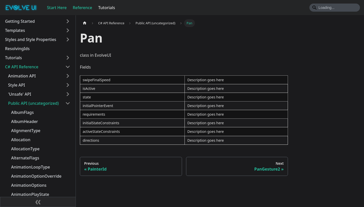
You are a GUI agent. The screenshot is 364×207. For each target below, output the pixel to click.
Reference (82, 7)
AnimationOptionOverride (36, 176)
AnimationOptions (29, 185)
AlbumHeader (24, 121)
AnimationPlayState (30, 194)
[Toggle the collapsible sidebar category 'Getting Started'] (67, 21)
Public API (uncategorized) (33, 103)
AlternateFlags (25, 158)
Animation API (22, 76)
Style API (16, 85)
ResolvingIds (17, 48)
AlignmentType (25, 130)
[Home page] (84, 23)
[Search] (334, 8)
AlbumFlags (22, 112)
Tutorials (106, 7)
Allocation (20, 139)
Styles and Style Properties (30, 39)
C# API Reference (21, 67)
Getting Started (20, 21)
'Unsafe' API (19, 94)
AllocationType (25, 149)
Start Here (57, 7)
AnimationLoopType (30, 167)
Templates (15, 30)
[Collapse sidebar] (38, 202)
